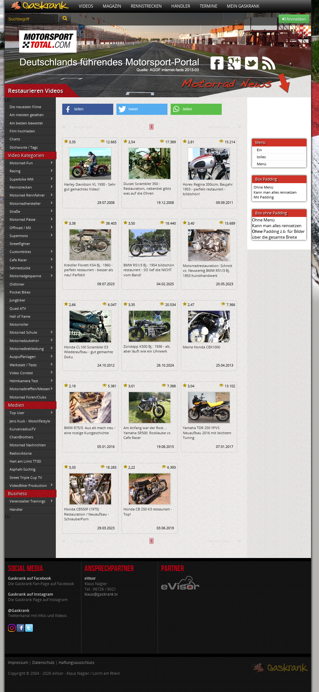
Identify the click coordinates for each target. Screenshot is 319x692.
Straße (29, 211)
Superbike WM (29, 179)
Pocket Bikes (20, 292)
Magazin (112, 6)
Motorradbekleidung (29, 348)
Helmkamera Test (29, 380)
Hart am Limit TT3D (25, 461)
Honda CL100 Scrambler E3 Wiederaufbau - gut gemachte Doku (88, 352)
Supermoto (29, 235)
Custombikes (29, 251)
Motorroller (19, 324)
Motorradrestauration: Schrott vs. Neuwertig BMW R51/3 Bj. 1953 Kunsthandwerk (207, 270)
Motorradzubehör (29, 340)
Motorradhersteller (29, 203)
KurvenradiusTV (23, 429)
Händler (180, 6)
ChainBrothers (21, 437)
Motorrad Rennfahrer (29, 195)
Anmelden (294, 19)
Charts (15, 139)
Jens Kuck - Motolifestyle (30, 421)
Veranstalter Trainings (29, 501)
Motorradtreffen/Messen (29, 388)
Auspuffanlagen (29, 356)
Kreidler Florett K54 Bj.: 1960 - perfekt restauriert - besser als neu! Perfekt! (88, 270)
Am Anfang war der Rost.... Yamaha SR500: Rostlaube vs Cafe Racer (146, 432)
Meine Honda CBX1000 (201, 347)
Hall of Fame (20, 316)
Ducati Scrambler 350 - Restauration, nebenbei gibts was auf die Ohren (147, 188)
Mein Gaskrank (243, 6)
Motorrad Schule (29, 332)
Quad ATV (18, 308)
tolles (261, 156)
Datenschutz (43, 662)
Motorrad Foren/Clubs (28, 397)
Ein (259, 149)
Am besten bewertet (26, 123)
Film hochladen (22, 131)
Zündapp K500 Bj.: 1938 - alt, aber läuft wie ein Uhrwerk (146, 348)
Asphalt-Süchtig (22, 469)
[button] (87, 109)
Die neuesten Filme (25, 106)
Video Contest (29, 372)
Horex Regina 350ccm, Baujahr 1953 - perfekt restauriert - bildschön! (208, 189)
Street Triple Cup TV (26, 477)
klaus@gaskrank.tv (101, 594)
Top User (29, 412)
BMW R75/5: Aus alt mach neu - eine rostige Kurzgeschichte (89, 430)
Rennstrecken (146, 6)
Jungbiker (17, 300)
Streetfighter (20, 243)
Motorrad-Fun (29, 163)
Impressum (18, 662)
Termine (208, 6)
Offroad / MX (29, 227)
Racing (29, 171)
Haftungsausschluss (76, 662)
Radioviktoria (21, 453)
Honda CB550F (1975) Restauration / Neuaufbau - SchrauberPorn (86, 514)
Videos (86, 6)
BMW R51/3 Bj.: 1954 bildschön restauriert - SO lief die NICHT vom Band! (148, 270)
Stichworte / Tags (24, 147)
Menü (261, 163)
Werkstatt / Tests (29, 364)
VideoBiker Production (29, 485)
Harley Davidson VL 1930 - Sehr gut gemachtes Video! (89, 186)
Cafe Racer (29, 259)
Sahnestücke (29, 267)
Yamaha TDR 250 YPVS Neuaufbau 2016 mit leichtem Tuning (207, 432)
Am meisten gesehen (27, 114)
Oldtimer (17, 284)
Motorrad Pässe (29, 219)
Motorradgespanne (29, 276)
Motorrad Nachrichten (28, 445)
